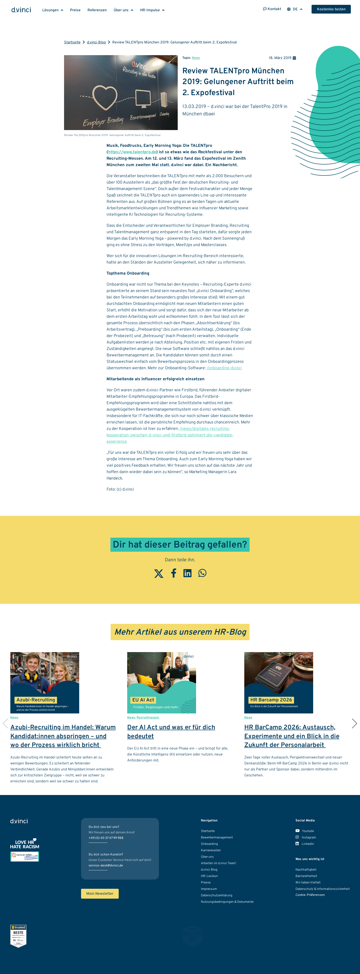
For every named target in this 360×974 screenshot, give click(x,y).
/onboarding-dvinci (224, 368)
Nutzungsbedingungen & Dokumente (227, 902)
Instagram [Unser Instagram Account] (305, 838)
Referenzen (97, 10)
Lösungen (50, 10)
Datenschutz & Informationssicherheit (322, 889)
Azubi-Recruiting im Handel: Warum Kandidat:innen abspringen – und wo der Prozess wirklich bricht (63, 737)
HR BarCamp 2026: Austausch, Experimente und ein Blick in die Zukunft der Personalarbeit (291, 737)
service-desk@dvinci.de (106, 866)
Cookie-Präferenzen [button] (310, 895)
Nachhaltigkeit (305, 870)
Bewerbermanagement (217, 838)
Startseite (72, 42)
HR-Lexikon (209, 876)
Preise (75, 10)
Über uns (121, 10)
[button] (355, 723)
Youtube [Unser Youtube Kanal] (304, 831)
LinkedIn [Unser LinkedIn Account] (304, 844)
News (196, 58)
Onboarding (209, 844)
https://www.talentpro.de (132, 152)
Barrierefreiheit (306, 876)
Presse (206, 883)
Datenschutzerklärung (216, 895)
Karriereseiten (211, 850)
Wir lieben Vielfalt (308, 883)
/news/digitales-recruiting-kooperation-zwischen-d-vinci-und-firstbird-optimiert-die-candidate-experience (170, 435)
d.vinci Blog (96, 42)
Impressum (209, 889)
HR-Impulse (150, 10)
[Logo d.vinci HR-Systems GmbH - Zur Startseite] (21, 10)
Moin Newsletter (99, 894)
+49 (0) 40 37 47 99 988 (106, 838)
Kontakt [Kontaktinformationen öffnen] (272, 9)
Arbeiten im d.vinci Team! (218, 863)
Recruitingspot (148, 718)
